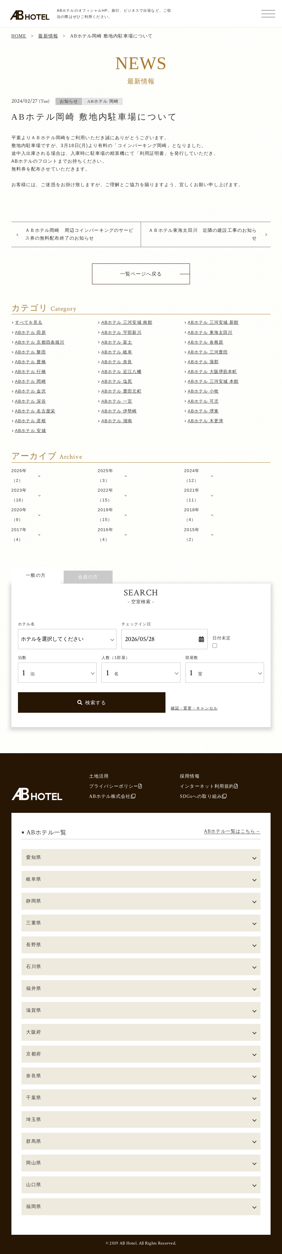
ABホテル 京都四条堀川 (40, 342)
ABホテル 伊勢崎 (119, 411)
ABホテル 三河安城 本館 (213, 381)
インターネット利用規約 (209, 786)
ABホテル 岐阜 (116, 352)
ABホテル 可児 (203, 401)
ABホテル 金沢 (30, 391)
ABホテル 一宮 (116, 401)
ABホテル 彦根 (30, 420)
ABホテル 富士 (116, 342)
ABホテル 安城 (30, 430)
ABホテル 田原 (30, 332)
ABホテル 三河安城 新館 (213, 322)
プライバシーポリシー (115, 786)
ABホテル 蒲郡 (203, 361)
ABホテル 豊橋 (30, 361)
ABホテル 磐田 (30, 352)
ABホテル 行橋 (30, 371)
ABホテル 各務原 (205, 342)
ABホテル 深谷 (30, 401)
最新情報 (48, 35)
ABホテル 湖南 (116, 420)
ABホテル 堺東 (203, 411)
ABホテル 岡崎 (30, 381)
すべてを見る (29, 322)
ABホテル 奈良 (116, 361)
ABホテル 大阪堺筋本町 (212, 371)
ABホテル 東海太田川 (210, 332)
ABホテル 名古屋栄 (35, 411)
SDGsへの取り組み (203, 796)
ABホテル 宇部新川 (121, 332)
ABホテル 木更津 (205, 420)
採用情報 (190, 776)
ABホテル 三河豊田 (208, 352)
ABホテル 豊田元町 (121, 391)
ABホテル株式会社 (112, 796)
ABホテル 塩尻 (116, 381)
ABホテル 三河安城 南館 (126, 322)
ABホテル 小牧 (203, 391)
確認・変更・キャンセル (194, 708)
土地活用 (99, 776)
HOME (18, 35)
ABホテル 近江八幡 (121, 371)
